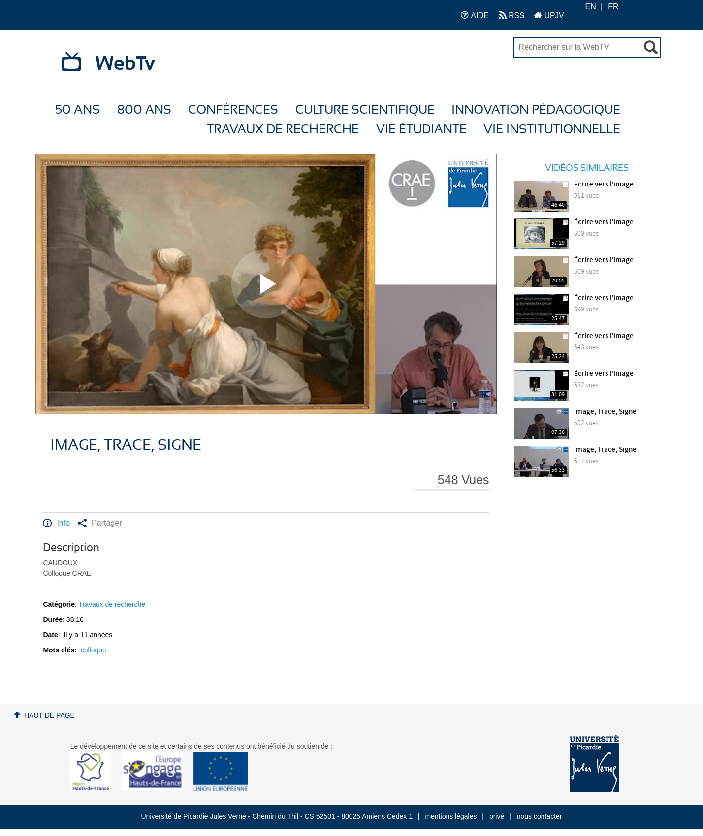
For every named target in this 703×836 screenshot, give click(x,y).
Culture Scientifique (365, 110)
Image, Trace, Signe (605, 412)
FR (613, 6)
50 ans (77, 110)
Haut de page (49, 715)
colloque (93, 650)
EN (590, 6)
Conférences (233, 110)
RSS (511, 15)
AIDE (475, 15)
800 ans (144, 110)
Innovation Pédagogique (535, 110)
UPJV (549, 15)
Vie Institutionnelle (551, 130)
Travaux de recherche (283, 130)
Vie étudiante (421, 130)
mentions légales (451, 816)
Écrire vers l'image (604, 184)
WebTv (125, 64)
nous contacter (539, 816)
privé (496, 816)
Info (56, 523)
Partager (100, 523)
